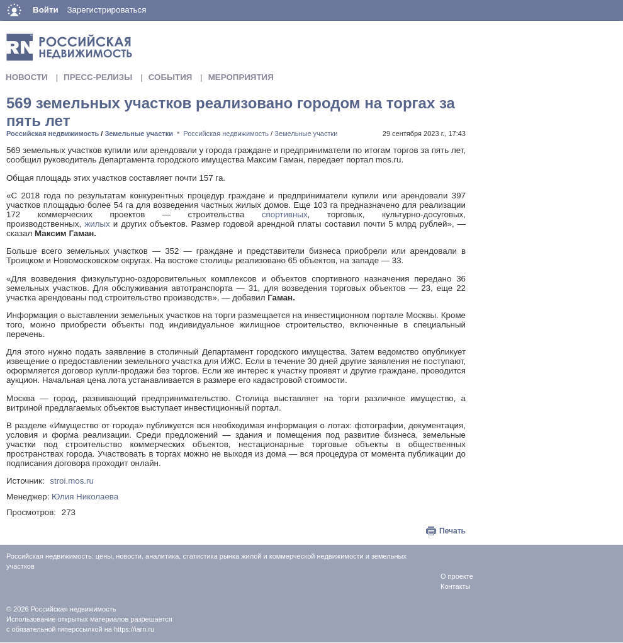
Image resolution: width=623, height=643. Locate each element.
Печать (452, 530)
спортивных (275, 214)
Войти (46, 9)
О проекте (457, 576)
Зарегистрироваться (106, 9)
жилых (96, 224)
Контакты (456, 586)
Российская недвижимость (52, 133)
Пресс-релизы (98, 77)
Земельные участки (138, 133)
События (171, 77)
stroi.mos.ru (72, 481)
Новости (27, 77)
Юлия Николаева (85, 496)
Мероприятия (241, 77)
